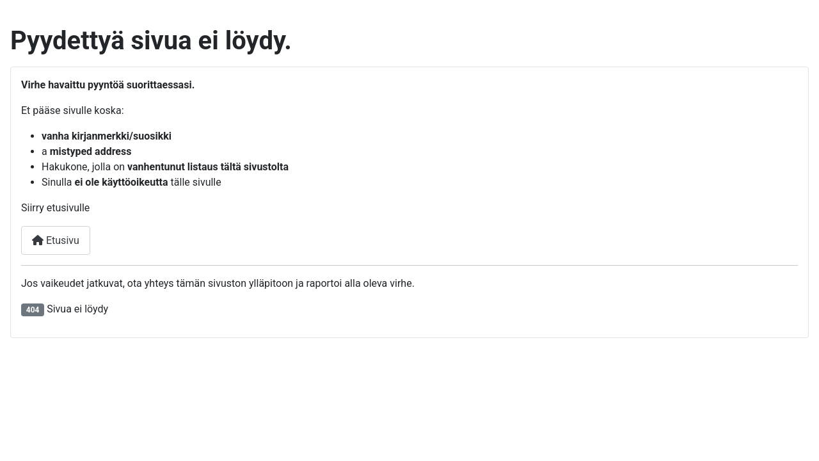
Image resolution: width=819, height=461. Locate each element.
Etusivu (55, 240)
